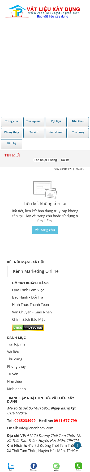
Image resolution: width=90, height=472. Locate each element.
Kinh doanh (16, 388)
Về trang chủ (45, 230)
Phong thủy (16, 366)
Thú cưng (14, 359)
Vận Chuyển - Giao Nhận (32, 312)
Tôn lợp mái (16, 344)
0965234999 (25, 420)
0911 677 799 (65, 420)
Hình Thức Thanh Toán (30, 304)
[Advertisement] (44, 69)
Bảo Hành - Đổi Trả (27, 297)
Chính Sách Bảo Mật (28, 319)
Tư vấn (12, 373)
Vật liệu (13, 351)
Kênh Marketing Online (36, 271)
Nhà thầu (14, 381)
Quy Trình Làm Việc (28, 289)
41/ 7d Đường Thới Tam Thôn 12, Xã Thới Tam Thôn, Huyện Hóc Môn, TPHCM (44, 438)
